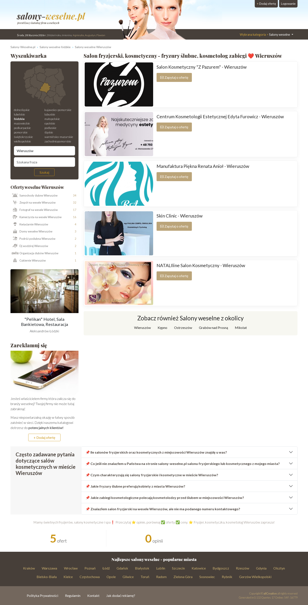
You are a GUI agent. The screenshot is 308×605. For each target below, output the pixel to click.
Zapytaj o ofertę (174, 77)
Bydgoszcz (221, 568)
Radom (161, 577)
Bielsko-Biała (47, 577)
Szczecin (178, 568)
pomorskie (21, 132)
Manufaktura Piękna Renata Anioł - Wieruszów (203, 166)
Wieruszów (142, 327)
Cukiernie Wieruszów (28, 260)
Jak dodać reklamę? (120, 595)
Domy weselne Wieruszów (31, 231)
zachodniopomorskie (57, 141)
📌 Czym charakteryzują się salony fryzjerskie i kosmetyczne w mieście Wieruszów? (152, 475)
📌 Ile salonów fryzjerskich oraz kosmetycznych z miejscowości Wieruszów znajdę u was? (156, 452)
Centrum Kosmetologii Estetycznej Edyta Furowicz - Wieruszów (220, 116)
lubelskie (19, 114)
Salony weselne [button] (265, 34)
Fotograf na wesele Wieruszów (34, 210)
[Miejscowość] (44, 150)
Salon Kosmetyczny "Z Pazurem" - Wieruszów (202, 67)
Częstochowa (90, 577)
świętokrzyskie (23, 137)
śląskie (48, 132)
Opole (111, 577)
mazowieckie (22, 123)
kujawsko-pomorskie (57, 110)
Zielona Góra (182, 577)
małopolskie (52, 119)
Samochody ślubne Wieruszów (34, 195)
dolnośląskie (22, 110)
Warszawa (49, 568)
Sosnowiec (207, 577)
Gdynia (261, 568)
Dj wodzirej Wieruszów (29, 246)
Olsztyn (279, 568)
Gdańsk (122, 568)
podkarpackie (22, 128)
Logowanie (288, 3)
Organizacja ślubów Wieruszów (34, 253)
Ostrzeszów (183, 327)
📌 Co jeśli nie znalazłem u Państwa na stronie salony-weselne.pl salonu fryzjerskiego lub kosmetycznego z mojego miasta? (183, 464)
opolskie (49, 123)
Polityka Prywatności (42, 595)
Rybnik (227, 577)
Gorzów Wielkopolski (255, 577)
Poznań (90, 568)
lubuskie (49, 114)
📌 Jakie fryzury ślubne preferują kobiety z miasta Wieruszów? (135, 486)
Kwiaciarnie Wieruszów (29, 224)
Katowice (199, 568)
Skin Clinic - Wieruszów (180, 215)
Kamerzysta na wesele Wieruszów (36, 217)
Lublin (160, 568)
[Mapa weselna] (44, 85)
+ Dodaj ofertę (44, 437)
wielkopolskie (22, 141)
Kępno (162, 327)
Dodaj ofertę (266, 3)
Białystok (142, 568)
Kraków (29, 568)
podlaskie (50, 128)
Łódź (106, 568)
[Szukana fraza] (44, 162)
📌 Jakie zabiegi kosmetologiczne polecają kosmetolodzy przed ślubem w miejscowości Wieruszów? (165, 498)
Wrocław (71, 568)
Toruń (145, 577)
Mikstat (241, 327)
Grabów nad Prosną (213, 327)
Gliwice (128, 577)
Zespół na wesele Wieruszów (33, 202)
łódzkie (19, 119)
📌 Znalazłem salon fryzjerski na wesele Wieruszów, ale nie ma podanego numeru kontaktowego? (163, 509)
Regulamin (72, 595)
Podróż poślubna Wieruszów (33, 239)
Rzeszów (242, 568)
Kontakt (93, 595)
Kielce (68, 577)
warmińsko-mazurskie (58, 137)
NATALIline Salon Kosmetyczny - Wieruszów (201, 265)
